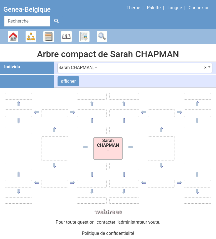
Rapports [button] (84, 36)
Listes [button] (48, 36)
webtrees (108, 212)
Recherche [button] (102, 36)
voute (153, 222)
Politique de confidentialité (108, 233)
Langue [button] (174, 7)
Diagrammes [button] (30, 36)
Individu (12, 66)
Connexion (199, 7)
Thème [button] (133, 7)
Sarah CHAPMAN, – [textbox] (132, 68)
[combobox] (135, 68)
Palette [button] (154, 7)
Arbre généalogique (13, 36)
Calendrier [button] (66, 36)
